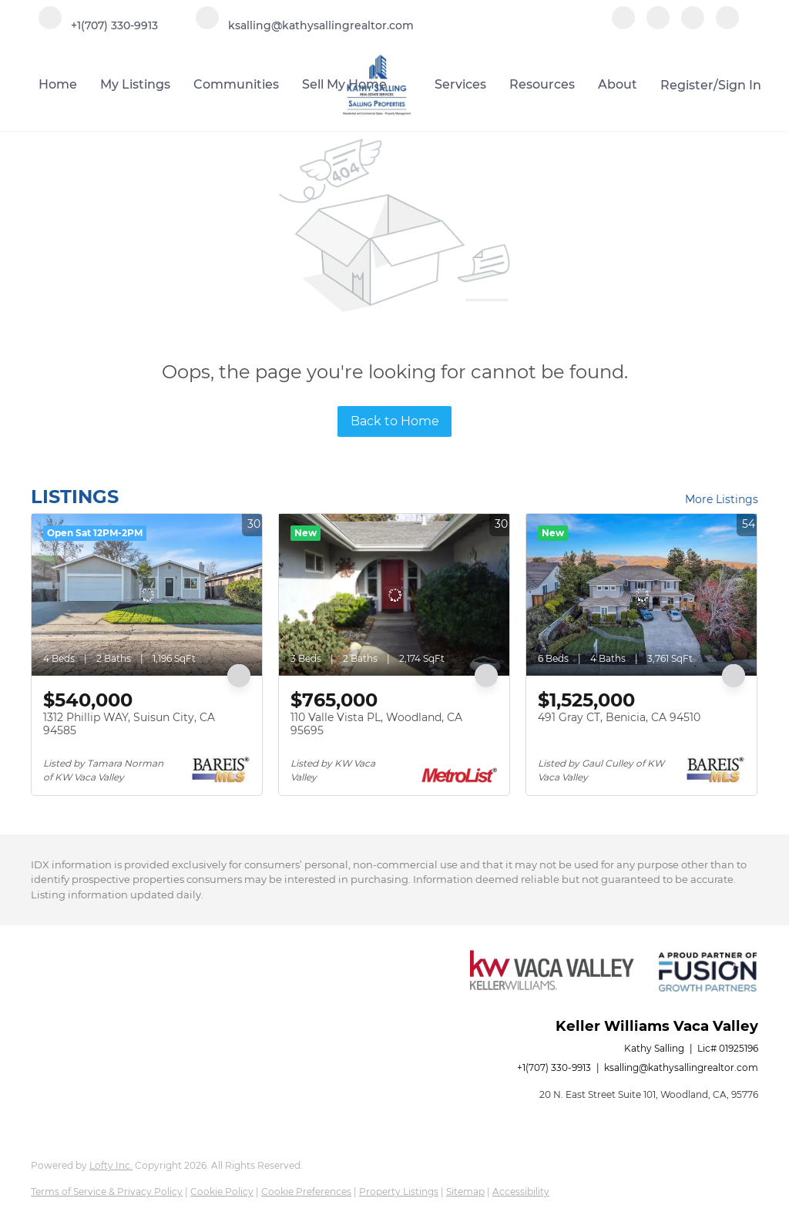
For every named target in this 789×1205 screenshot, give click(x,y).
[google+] (727, 25)
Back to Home (395, 421)
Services (460, 84)
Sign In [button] (739, 85)
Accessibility (520, 1191)
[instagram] (692, 25)
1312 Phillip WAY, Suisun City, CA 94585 (129, 724)
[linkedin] (658, 25)
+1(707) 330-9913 (554, 1067)
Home (58, 84)
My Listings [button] (135, 84)
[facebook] (623, 25)
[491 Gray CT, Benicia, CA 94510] (641, 595)
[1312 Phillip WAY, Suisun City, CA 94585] (147, 595)
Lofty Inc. (111, 1165)
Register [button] (686, 85)
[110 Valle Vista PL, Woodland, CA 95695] (394, 595)
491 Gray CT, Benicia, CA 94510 (619, 717)
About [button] (617, 84)
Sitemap (465, 1191)
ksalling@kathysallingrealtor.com (681, 1067)
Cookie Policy (221, 1191)
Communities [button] (236, 84)
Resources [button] (542, 84)
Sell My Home (344, 84)
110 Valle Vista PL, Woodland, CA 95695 (376, 724)
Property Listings (398, 1191)
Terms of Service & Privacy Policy (107, 1191)
